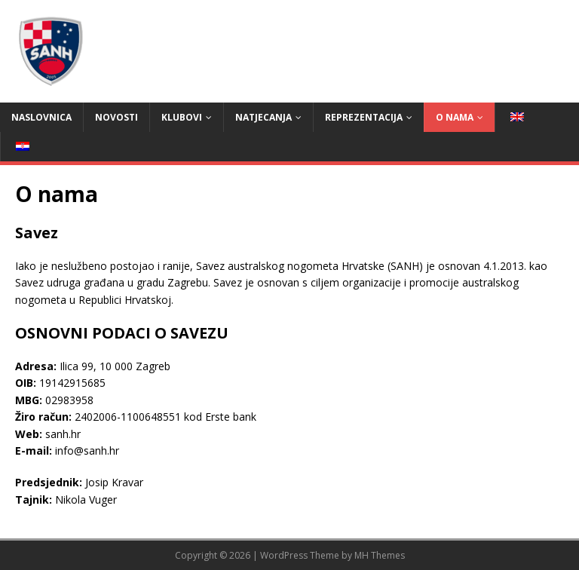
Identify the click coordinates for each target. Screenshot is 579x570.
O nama (454, 117)
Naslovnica (41, 117)
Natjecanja (263, 117)
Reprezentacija (364, 117)
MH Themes (379, 555)
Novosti (116, 117)
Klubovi (181, 117)
